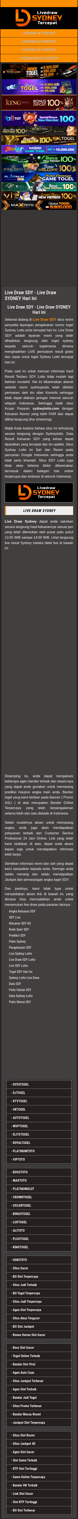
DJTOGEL (19, 1093)
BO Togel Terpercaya (26, 1293)
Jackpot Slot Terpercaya (29, 1423)
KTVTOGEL (20, 1101)
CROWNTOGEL (22, 1197)
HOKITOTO (20, 1260)
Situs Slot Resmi (24, 1435)
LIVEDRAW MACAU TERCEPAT (39, 58)
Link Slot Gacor (23, 1494)
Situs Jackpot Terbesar (28, 1381)
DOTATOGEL (21, 1084)
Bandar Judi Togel (25, 1398)
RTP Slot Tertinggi (25, 1469)
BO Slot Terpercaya (25, 1277)
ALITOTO (19, 1230)
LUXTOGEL (20, 1222)
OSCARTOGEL (22, 1205)
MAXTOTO (20, 1180)
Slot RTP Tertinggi (25, 1502)
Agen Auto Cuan (23, 1373)
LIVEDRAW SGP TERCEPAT (39, 42)
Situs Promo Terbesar (27, 1406)
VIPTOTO (19, 1159)
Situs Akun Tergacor (26, 1318)
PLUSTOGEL (21, 1239)
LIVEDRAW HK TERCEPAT (39, 33)
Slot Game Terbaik (25, 1460)
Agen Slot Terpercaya (27, 1310)
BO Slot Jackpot (23, 1327)
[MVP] (39, 1041)
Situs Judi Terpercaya (27, 1302)
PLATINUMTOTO (24, 1151)
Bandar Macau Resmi (27, 1414)
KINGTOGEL (20, 1247)
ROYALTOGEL (21, 1143)
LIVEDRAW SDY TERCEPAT (39, 50)
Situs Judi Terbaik (25, 1285)
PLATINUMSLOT (23, 1189)
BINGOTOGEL (21, 1214)
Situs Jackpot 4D (24, 1444)
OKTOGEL (19, 1109)
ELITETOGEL (21, 1134)
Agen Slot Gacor (24, 1452)
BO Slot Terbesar (24, 1510)
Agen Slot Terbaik (25, 1389)
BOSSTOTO (20, 1172)
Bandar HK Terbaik (25, 1485)
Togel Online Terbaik (26, 1356)
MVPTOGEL (20, 1126)
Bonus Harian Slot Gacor (29, 1335)
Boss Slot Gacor (23, 1348)
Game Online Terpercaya (29, 1477)
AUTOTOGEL (21, 1118)
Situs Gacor (20, 1268)
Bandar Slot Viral (24, 1364)
